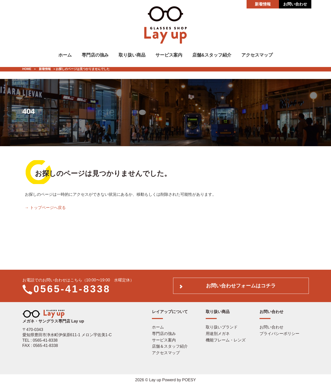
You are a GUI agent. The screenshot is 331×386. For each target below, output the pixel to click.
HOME (26, 69)
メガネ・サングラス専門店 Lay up (53, 319)
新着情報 (263, 4)
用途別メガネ (218, 333)
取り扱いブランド (222, 327)
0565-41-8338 (72, 288)
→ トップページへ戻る (45, 207)
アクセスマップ (257, 55)
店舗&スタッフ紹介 (211, 55)
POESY (189, 380)
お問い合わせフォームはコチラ (241, 285)
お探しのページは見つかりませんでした (83, 69)
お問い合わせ (295, 4)
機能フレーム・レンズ (226, 340)
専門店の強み (95, 55)
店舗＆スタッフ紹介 (170, 346)
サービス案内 (168, 55)
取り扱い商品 (132, 55)
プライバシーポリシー (279, 333)
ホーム (65, 55)
